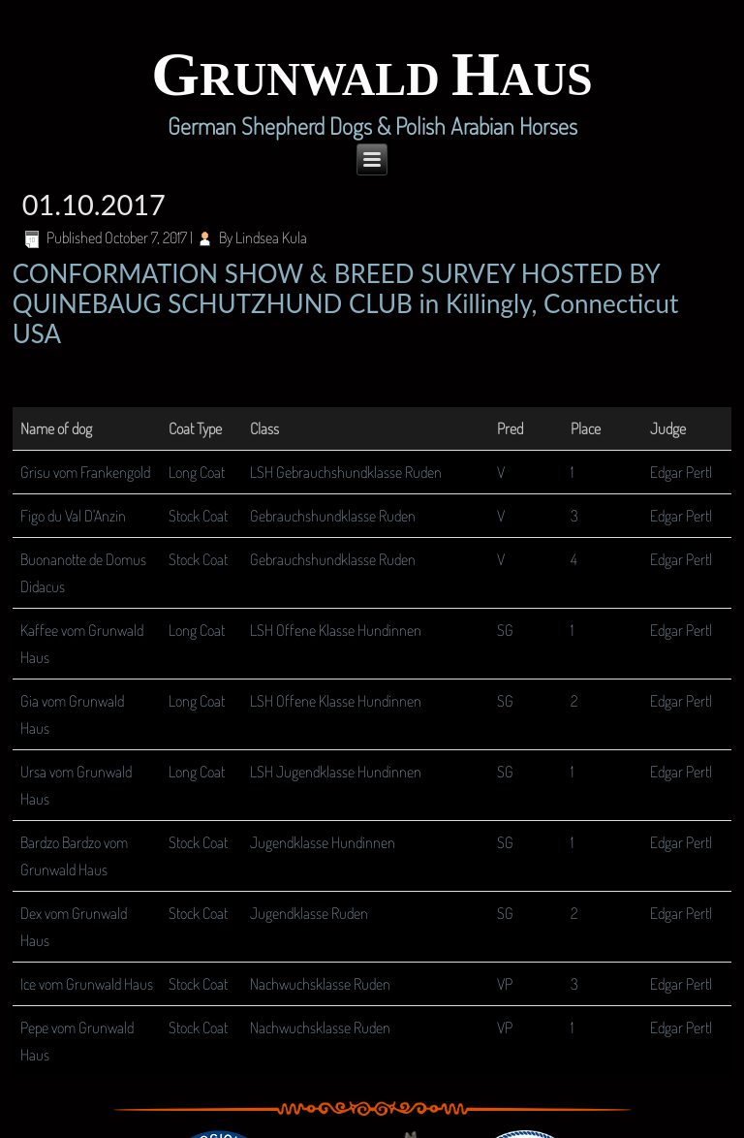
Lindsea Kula (271, 237)
